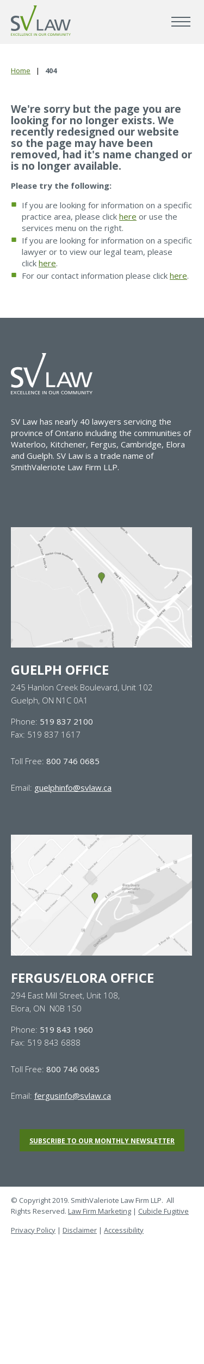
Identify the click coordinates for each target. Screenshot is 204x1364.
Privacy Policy (33, 1230)
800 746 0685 (73, 760)
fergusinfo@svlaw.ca (72, 1095)
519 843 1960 (66, 1029)
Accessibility (124, 1230)
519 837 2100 (66, 721)
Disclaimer (80, 1230)
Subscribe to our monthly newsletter (102, 1140)
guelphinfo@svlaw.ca (73, 787)
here (128, 216)
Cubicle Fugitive (163, 1211)
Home (20, 70)
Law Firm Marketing (99, 1211)
